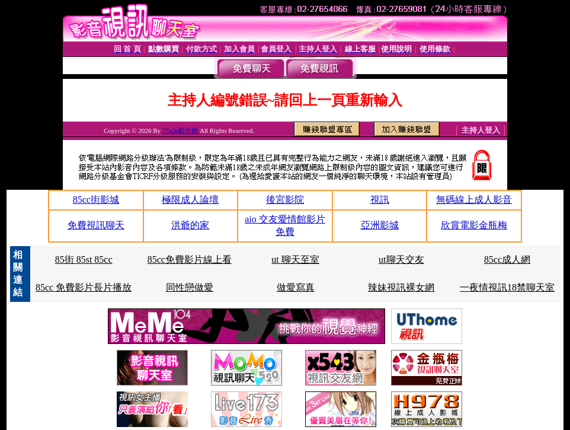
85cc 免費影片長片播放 (84, 287)
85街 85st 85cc (84, 259)
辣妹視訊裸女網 (401, 287)
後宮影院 (285, 200)
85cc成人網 (507, 259)
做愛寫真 (296, 287)
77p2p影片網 (181, 130)
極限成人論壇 (190, 200)
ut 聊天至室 (295, 259)
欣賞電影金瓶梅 (474, 225)
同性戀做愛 (189, 287)
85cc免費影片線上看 (190, 259)
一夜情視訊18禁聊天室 (507, 287)
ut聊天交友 (401, 259)
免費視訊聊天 (96, 225)
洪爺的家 (190, 225)
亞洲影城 (380, 225)
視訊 (379, 200)
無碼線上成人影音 (474, 200)
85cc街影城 (96, 200)
